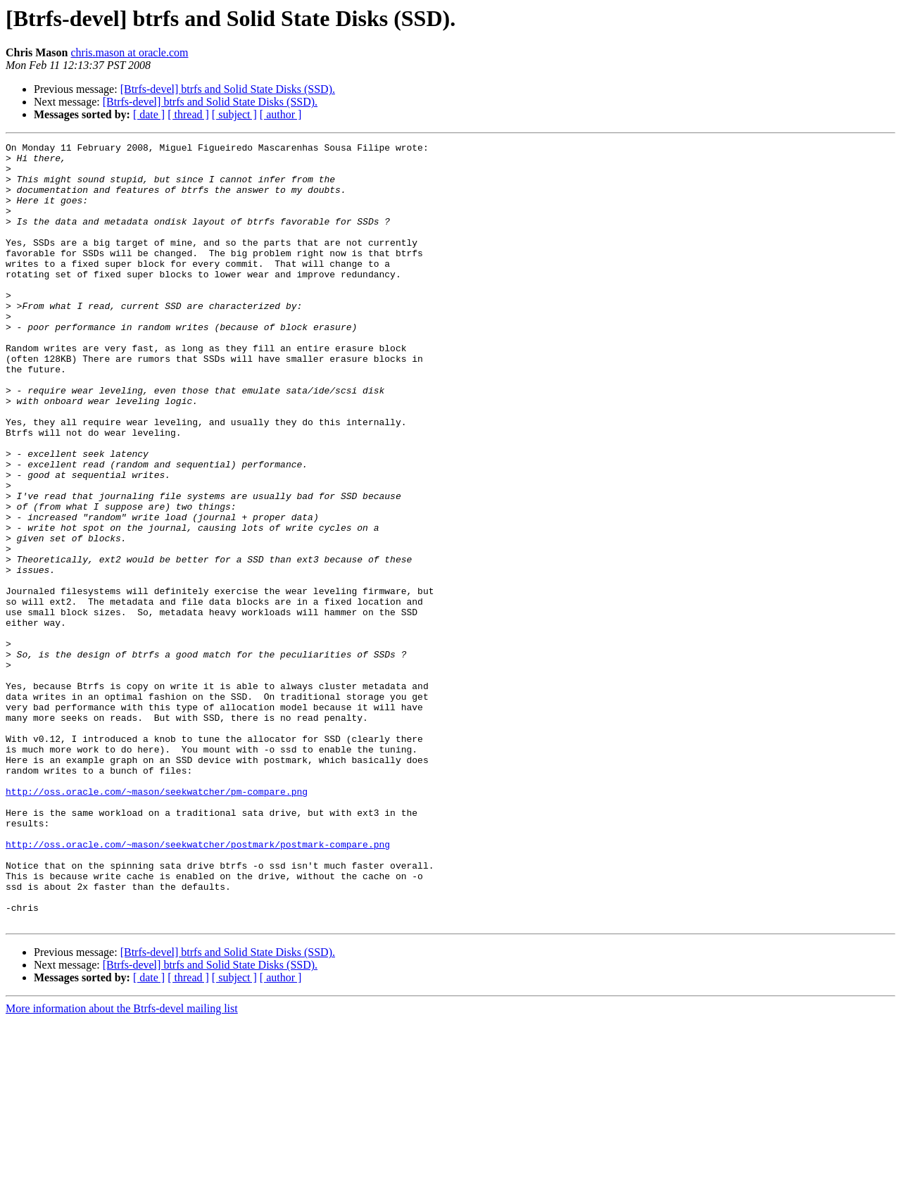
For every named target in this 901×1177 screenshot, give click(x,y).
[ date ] (149, 114)
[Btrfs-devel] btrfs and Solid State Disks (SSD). (227, 89)
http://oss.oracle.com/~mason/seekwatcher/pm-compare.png (157, 922)
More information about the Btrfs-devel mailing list (122, 1165)
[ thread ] (188, 114)
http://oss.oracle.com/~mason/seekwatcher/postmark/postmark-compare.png (198, 985)
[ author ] (281, 114)
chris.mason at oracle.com (129, 52)
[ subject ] (234, 114)
